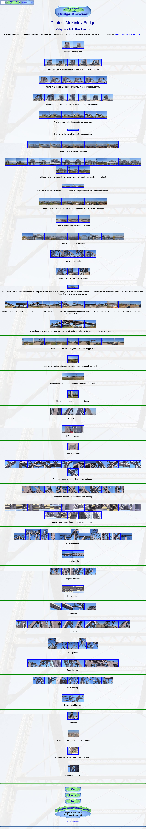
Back (73, 789)
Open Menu (2, 2)
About (69, 822)
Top (73, 801)
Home (73, 795)
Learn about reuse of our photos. (128, 34)
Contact (76, 822)
